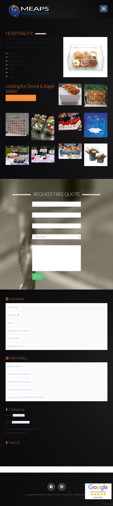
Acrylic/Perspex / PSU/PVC (19, 374)
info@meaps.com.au (21, 422)
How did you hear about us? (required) (56, 234)
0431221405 (19, 415)
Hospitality (12, 315)
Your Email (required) (56, 213)
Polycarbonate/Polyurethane (20, 389)
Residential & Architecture (18, 330)
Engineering (12, 307)
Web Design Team (81, 495)
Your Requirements (56, 245)
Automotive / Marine (16, 346)
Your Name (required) (56, 202)
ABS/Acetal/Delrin (15, 366)
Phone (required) (56, 224)
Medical (10, 323)
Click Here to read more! (20, 97)
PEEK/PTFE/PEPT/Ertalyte (19, 382)
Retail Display (13, 338)
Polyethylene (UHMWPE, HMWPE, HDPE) (25, 397)
